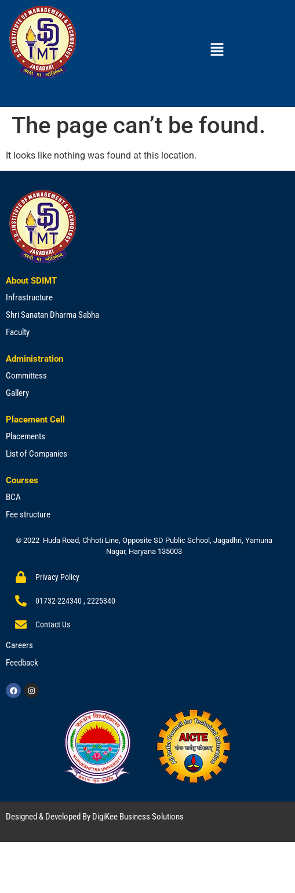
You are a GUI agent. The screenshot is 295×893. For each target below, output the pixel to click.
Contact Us (52, 624)
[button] (216, 50)
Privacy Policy (57, 577)
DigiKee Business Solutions (138, 816)
